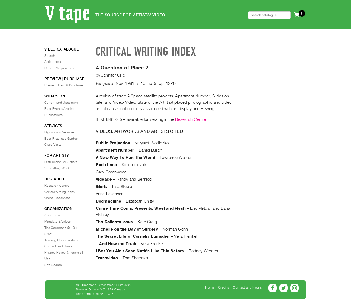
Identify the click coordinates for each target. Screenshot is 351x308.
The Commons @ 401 (60, 228)
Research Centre (190, 119)
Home (209, 287)
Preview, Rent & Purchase (63, 85)
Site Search (53, 265)
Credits (223, 287)
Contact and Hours (58, 246)
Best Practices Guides (61, 139)
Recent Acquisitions (59, 68)
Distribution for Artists (61, 162)
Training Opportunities (61, 240)
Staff (48, 234)
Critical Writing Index (59, 192)
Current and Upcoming (61, 103)
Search (49, 56)
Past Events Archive (59, 109)
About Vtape (53, 215)
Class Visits (52, 145)
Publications (53, 115)
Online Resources (57, 198)
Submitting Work (57, 168)
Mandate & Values (57, 221)
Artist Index (53, 62)
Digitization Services (59, 132)
